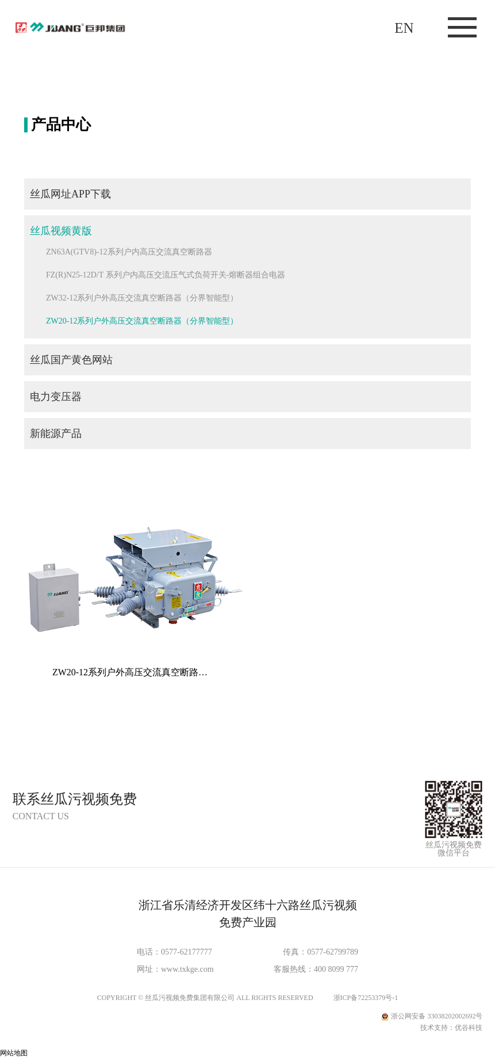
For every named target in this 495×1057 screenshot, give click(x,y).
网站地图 (14, 1053)
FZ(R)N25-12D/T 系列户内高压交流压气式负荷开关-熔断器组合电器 (165, 275)
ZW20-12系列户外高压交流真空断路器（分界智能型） (142, 321)
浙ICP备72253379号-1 (365, 998)
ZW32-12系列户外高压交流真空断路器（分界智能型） (142, 298)
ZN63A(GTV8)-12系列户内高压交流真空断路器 (129, 252)
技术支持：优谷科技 (451, 1028)
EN (403, 28)
